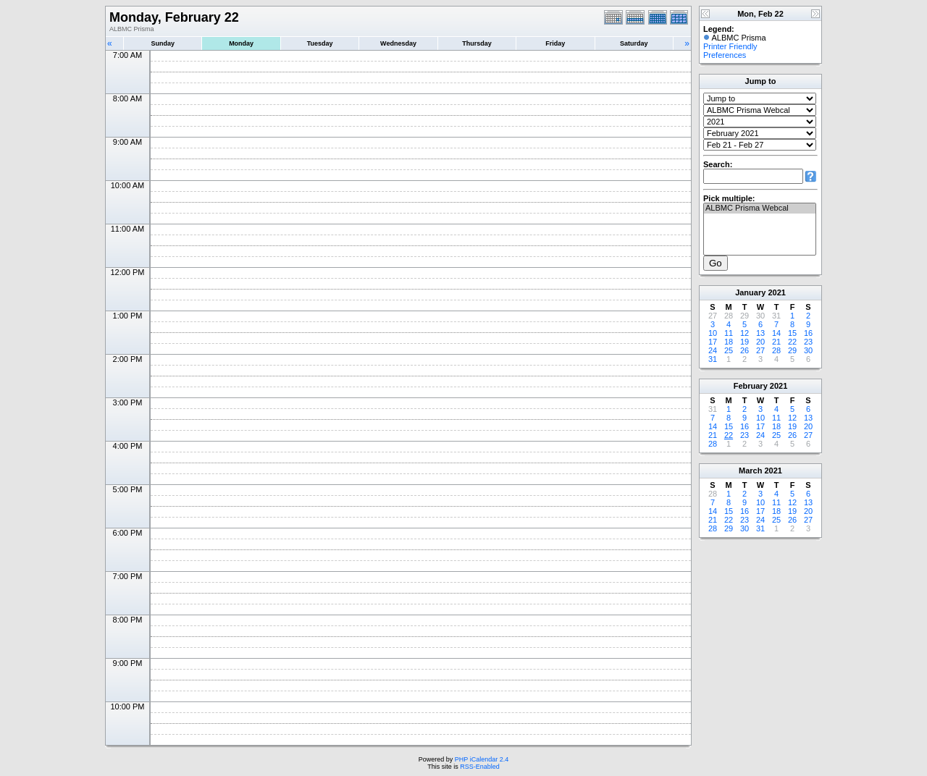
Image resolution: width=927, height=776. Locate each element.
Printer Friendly (730, 46)
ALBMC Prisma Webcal (759, 208)
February (751, 385)
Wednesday (398, 43)
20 (760, 341)
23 (808, 341)
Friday (555, 43)
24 (712, 350)
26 (744, 350)
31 (712, 359)
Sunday (163, 43)
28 (776, 350)
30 (808, 350)
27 (760, 350)
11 (728, 333)
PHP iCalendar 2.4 (481, 759)
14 (776, 333)
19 (744, 341)
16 (808, 333)
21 (776, 341)
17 (712, 341)
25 (728, 350)
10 (712, 333)
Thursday (477, 43)
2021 (776, 292)
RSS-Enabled (480, 766)
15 (792, 333)
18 (728, 341)
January (750, 292)
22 (792, 341)
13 (760, 333)
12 (744, 333)
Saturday (634, 43)
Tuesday (320, 43)
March (750, 470)
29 (792, 350)
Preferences (724, 55)
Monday (241, 43)
